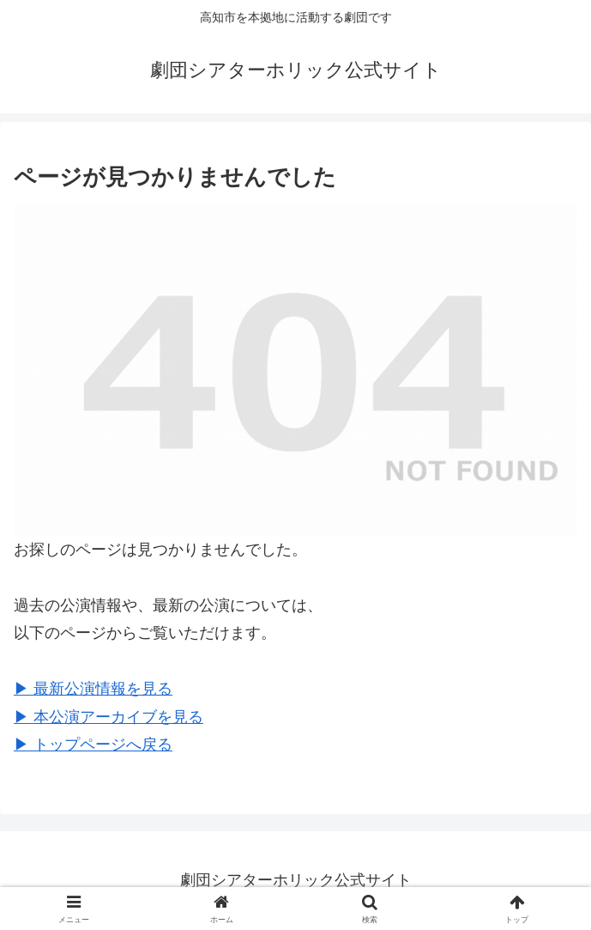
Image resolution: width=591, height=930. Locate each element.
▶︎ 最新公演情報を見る (93, 688)
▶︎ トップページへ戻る (93, 744)
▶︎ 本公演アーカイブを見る (108, 717)
